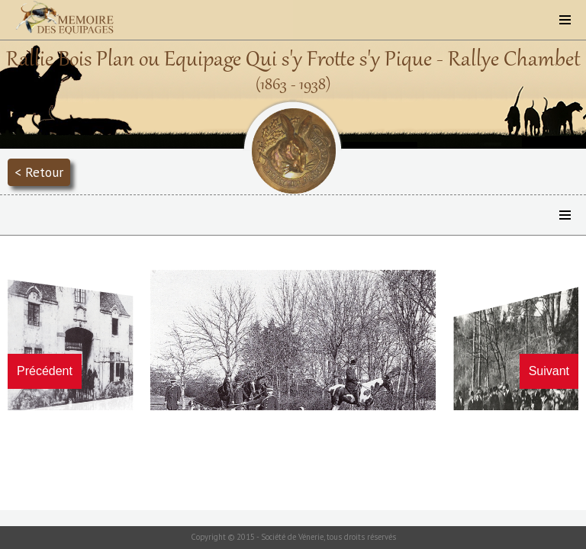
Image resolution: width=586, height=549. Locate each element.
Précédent (44, 370)
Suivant (549, 370)
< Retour (38, 172)
